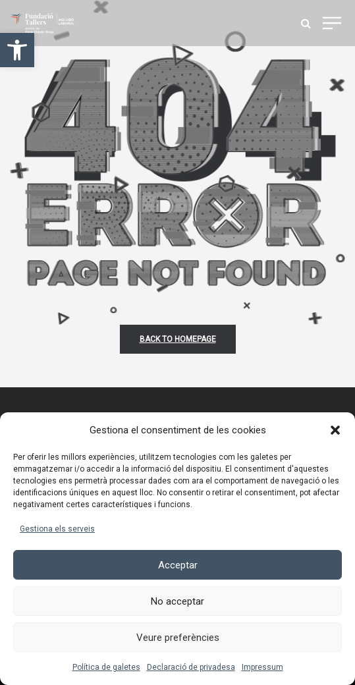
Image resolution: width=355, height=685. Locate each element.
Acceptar (178, 565)
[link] (17, 50)
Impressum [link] (262, 667)
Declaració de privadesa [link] (191, 667)
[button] (335, 430)
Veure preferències (177, 638)
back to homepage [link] (178, 339)
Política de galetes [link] (106, 667)
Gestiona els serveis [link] (57, 529)
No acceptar (177, 601)
